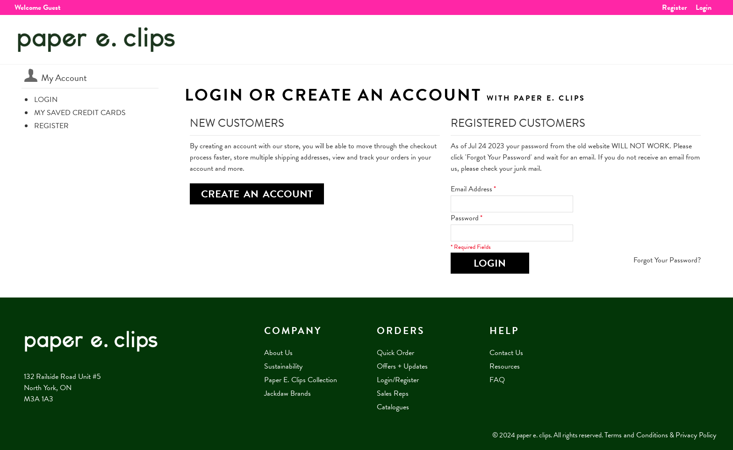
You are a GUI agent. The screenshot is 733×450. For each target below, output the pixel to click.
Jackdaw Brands (287, 393)
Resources (504, 366)
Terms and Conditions (636, 435)
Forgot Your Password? (667, 260)
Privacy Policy (696, 435)
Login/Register (398, 379)
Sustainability (283, 366)
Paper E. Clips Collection (300, 379)
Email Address (471, 189)
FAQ (497, 379)
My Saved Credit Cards (80, 112)
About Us (278, 352)
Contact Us (506, 352)
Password (465, 218)
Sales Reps (393, 393)
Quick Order (395, 352)
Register (674, 7)
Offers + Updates (402, 366)
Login (703, 7)
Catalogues (393, 407)
